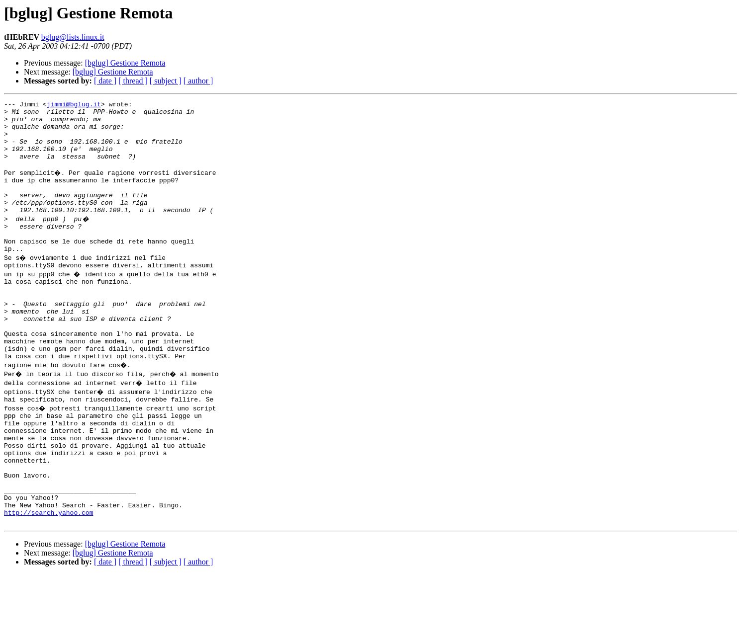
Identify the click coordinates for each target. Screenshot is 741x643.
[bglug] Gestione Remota (125, 63)
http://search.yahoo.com (48, 579)
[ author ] (198, 81)
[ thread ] (133, 81)
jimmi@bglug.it (74, 105)
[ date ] (105, 81)
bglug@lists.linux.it (72, 37)
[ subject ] (166, 81)
